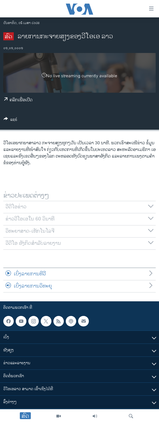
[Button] (10, 120)
